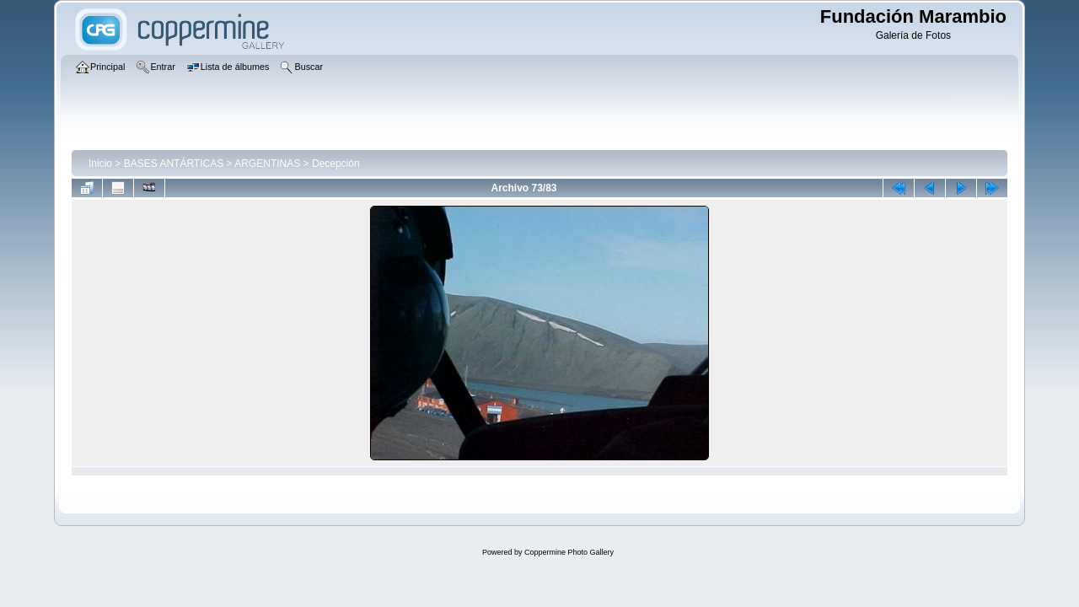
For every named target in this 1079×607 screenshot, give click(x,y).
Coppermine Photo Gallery (569, 552)
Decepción (336, 163)
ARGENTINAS (267, 163)
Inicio (100, 163)
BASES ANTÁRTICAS (173, 163)
